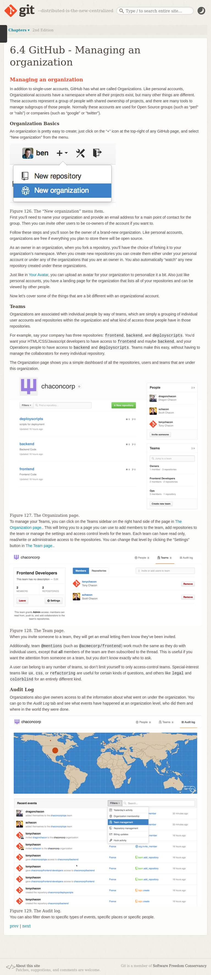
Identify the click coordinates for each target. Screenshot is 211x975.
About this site (28, 966)
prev (14, 926)
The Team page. (39, 545)
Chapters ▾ (19, 30)
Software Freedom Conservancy (180, 966)
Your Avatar (38, 275)
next (26, 926)
